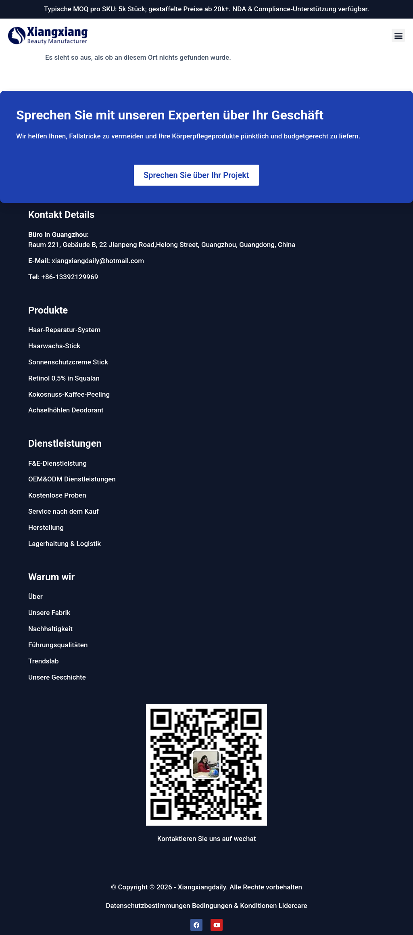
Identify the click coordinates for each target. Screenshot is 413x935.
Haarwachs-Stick (54, 346)
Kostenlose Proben (57, 495)
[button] (398, 35)
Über (35, 596)
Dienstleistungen (65, 443)
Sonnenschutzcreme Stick (68, 362)
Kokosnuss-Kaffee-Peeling (69, 394)
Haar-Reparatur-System (64, 330)
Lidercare (293, 906)
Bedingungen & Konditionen (234, 906)
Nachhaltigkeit (50, 629)
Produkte (48, 310)
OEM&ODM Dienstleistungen (72, 479)
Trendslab (43, 661)
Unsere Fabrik (49, 613)
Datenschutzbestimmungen (148, 906)
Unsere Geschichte (57, 677)
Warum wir (51, 577)
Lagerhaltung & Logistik (64, 544)
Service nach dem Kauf (63, 511)
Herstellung (46, 527)
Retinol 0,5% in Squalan (64, 378)
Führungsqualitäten (58, 645)
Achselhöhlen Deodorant (66, 410)
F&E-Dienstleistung (57, 463)
